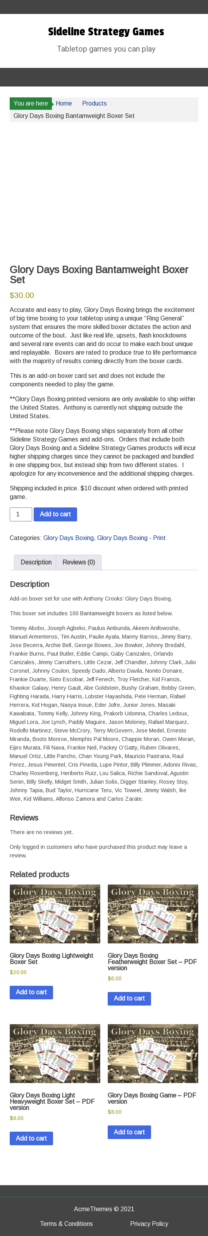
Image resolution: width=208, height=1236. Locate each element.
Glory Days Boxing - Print (131, 538)
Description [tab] (36, 562)
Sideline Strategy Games (106, 32)
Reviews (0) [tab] (78, 562)
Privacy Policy (149, 1223)
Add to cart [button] (31, 992)
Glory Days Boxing (68, 538)
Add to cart (55, 514)
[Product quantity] (21, 514)
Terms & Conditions (66, 1223)
